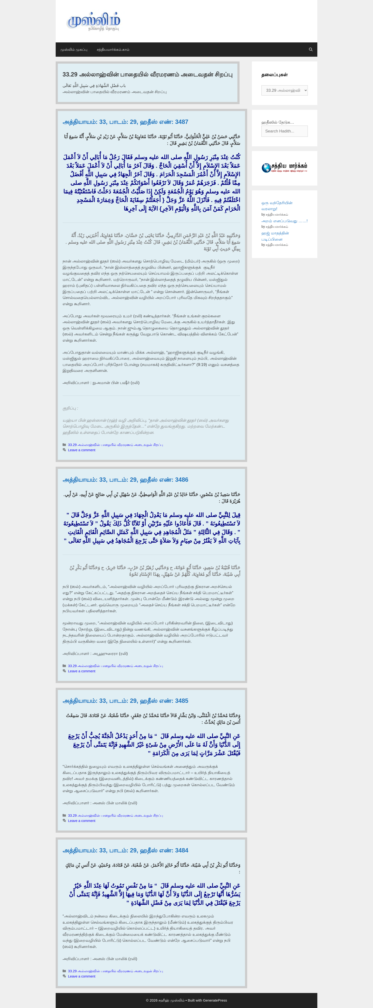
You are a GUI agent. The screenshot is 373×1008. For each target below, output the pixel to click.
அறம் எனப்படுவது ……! (284, 221)
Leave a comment (81, 450)
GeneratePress (215, 1000)
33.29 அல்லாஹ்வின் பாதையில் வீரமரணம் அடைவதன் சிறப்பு (115, 445)
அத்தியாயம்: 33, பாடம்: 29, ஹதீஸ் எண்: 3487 (125, 121)
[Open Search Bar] (310, 49)
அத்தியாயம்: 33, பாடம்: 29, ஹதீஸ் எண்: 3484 (125, 850)
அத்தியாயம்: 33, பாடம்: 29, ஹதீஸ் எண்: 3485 (125, 700)
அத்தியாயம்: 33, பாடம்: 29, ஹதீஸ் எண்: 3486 (125, 479)
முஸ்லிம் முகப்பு (73, 49)
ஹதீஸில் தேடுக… (277, 122)
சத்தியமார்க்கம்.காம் (113, 49)
